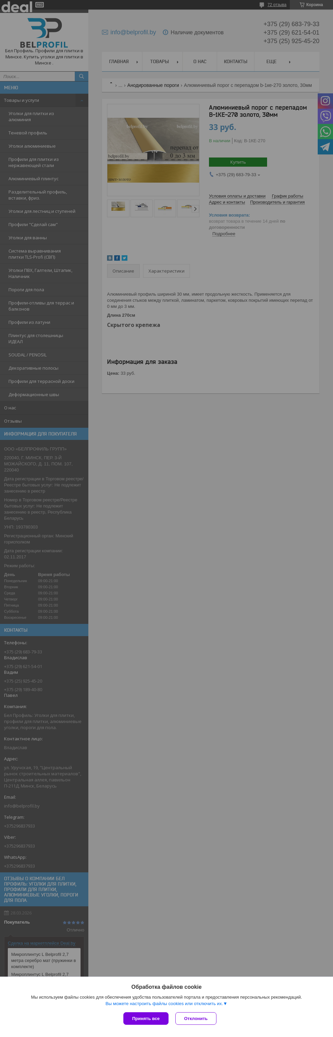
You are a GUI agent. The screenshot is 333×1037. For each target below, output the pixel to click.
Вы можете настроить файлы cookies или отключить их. (164, 1003)
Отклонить (196, 1018)
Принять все (146, 1018)
